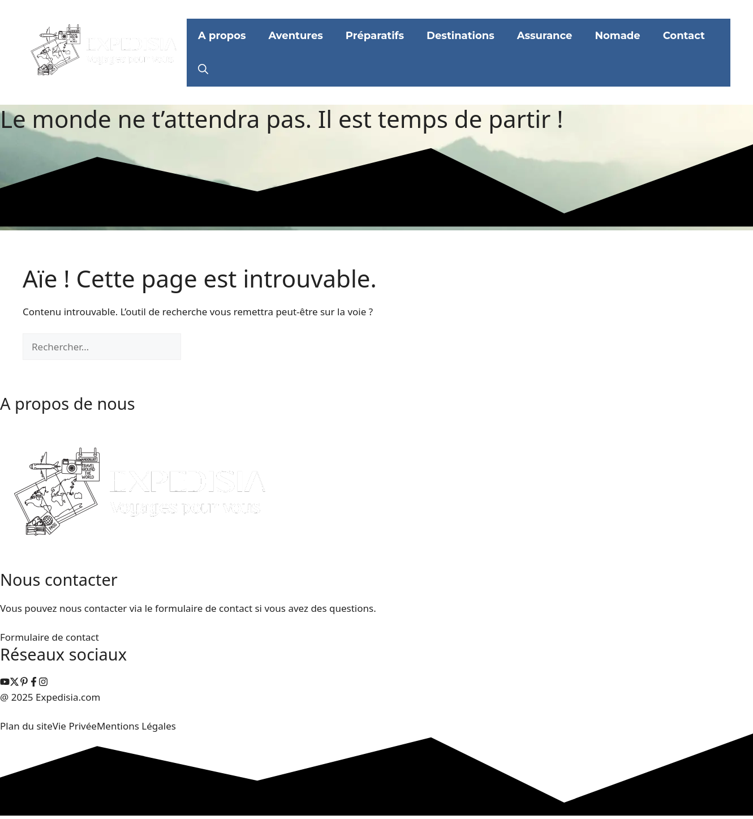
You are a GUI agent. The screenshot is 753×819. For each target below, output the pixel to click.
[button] (203, 70)
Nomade (617, 35)
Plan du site (26, 725)
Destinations (460, 35)
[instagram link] (5, 682)
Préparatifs (375, 35)
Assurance (545, 35)
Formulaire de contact (49, 637)
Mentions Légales (136, 725)
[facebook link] (33, 682)
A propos (222, 35)
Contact (684, 35)
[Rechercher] (200, 347)
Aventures (296, 35)
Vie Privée (75, 725)
